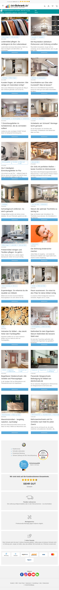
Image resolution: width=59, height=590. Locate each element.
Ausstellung (35, 583)
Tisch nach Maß (35, 204)
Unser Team (21, 583)
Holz (3, 326)
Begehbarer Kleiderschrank (11, 370)
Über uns (15, 285)
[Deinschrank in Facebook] (22, 574)
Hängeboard (34, 370)
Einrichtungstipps (17, 118)
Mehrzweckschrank (36, 414)
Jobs (40, 583)
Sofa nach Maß (14, 37)
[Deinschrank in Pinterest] (29, 574)
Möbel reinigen (5, 37)
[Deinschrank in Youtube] (33, 574)
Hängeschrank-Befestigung (51, 370)
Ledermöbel (14, 245)
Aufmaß (33, 285)
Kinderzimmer (35, 244)
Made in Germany (6, 285)
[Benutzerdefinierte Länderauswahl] (55, 1)
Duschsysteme (41, 77)
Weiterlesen (15, 52)
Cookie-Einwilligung (29, 585)
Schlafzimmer (26, 118)
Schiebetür (41, 37)
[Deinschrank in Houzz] (37, 574)
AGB (16, 583)
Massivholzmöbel (6, 414)
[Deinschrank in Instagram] (25, 574)
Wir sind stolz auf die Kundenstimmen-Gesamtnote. (29, 476)
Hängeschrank (42, 370)
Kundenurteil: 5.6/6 (13, 1)
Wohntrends (44, 204)
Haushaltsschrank (47, 414)
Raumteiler (34, 37)
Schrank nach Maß (23, 370)
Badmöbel (34, 77)
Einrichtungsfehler (6, 118)
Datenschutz (46, 583)
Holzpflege (4, 77)
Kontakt (12, 583)
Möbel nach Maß (22, 162)
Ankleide (4, 370)
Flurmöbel (15, 162)
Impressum (28, 583)
